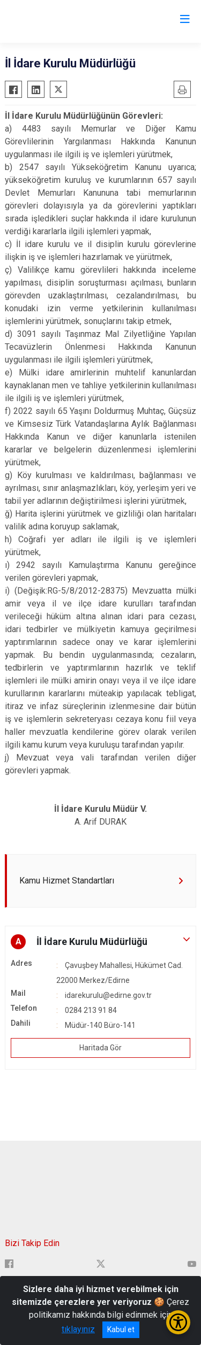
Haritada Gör (100, 1047)
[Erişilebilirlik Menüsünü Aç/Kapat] (178, 1322)
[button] (100, 941)
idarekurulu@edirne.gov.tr (108, 995)
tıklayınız (78, 1329)
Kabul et (121, 1329)
